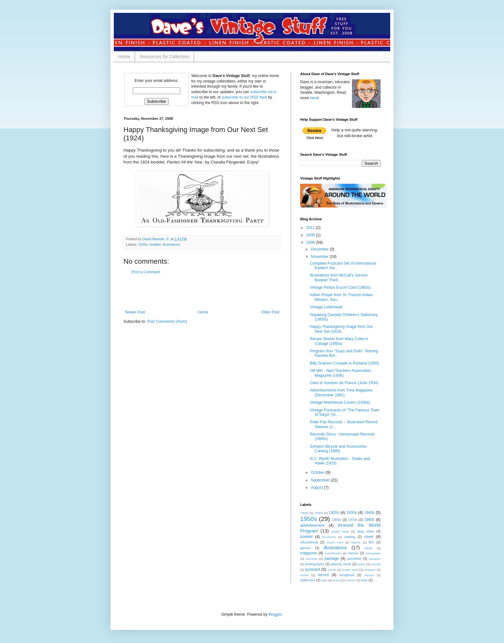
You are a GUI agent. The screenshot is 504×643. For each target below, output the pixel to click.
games (305, 548)
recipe (304, 575)
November (320, 256)
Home (124, 56)
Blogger (275, 614)
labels (368, 548)
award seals (340, 531)
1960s (336, 520)
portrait (376, 564)
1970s (352, 520)
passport (375, 558)
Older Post (270, 312)
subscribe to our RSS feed (244, 97)
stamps (369, 575)
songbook (346, 575)
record (323, 575)
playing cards (341, 564)
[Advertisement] (202, 292)
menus (353, 553)
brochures (329, 537)
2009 (311, 235)
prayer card (350, 569)
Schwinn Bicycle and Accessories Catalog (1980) (338, 448)
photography (314, 564)
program (370, 569)
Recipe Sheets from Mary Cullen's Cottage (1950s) (339, 341)
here (314, 98)
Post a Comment (145, 272)
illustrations (171, 244)
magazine (308, 553)
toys (364, 580)
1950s (308, 518)
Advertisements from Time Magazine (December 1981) (341, 392)
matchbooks (333, 553)
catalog (349, 537)
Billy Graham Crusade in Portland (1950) (344, 363)
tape (324, 580)
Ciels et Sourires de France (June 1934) (344, 383)
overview (311, 558)
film (371, 542)
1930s (351, 512)
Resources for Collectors (164, 56)
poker (361, 564)
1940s (369, 512)
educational (309, 542)
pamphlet (354, 558)
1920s (143, 244)
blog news (365, 531)
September (321, 480)
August (317, 487)
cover (369, 536)
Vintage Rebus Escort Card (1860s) (340, 287)
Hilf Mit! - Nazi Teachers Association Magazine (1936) (340, 372)
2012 (311, 227)
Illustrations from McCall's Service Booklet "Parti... (339, 277)
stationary (307, 580)
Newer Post (135, 312)
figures (356, 542)
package (331, 558)
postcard (312, 569)
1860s (304, 513)
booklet (155, 244)
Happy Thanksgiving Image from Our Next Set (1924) (341, 328)
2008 (311, 242)
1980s (369, 519)
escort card (335, 542)
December (320, 249)
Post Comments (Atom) (167, 321)
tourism (351, 580)
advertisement (312, 525)
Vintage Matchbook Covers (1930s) (340, 402)
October (318, 472)
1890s (318, 513)
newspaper (373, 553)
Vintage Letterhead (326, 307)
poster (332, 569)
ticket (336, 580)
